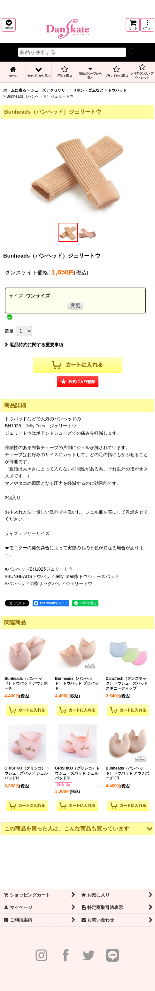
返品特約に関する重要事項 (34, 344)
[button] (9, 25)
